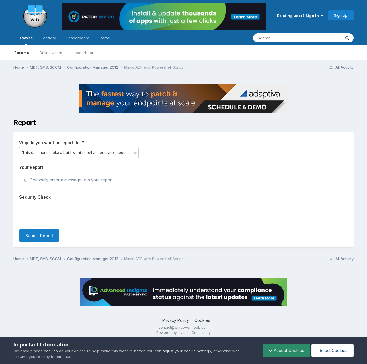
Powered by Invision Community (183, 332)
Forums (21, 52)
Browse (26, 40)
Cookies (202, 320)
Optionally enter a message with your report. (69, 179)
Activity (49, 38)
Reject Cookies (332, 350)
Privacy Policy (175, 320)
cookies (51, 350)
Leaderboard (84, 52)
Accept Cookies (286, 350)
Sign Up (341, 15)
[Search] (281, 37)
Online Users (50, 52)
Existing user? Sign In (300, 15)
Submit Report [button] (39, 235)
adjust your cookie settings (187, 350)
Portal (105, 38)
